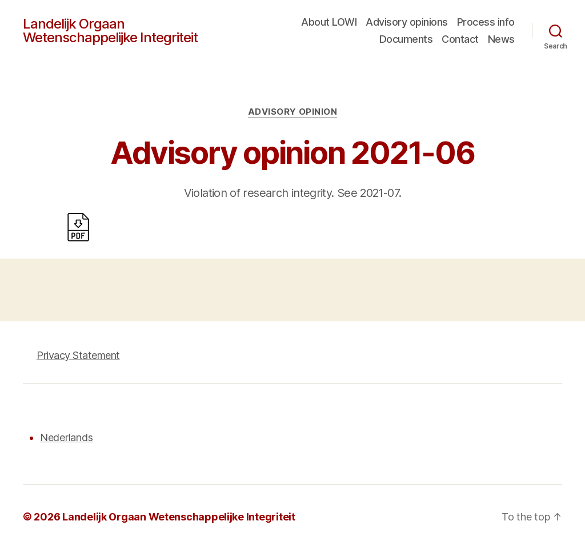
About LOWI (328, 22)
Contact (460, 39)
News (501, 39)
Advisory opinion (293, 112)
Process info (486, 22)
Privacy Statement (78, 355)
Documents (406, 39)
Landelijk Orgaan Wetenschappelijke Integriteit (110, 31)
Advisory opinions (407, 22)
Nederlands (66, 437)
